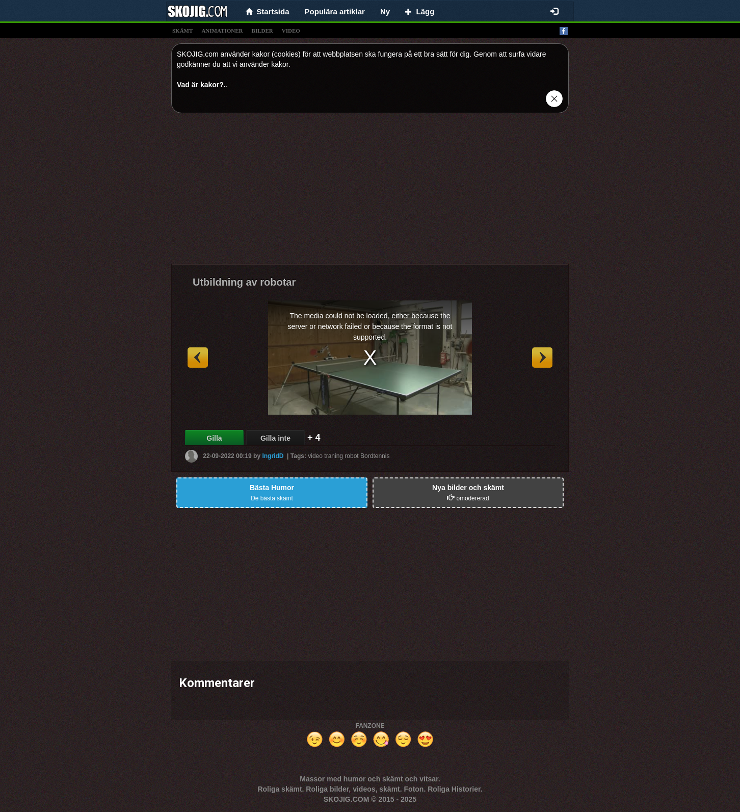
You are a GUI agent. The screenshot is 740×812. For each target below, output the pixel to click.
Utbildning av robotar (244, 282)
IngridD (272, 456)
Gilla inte (275, 438)
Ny (385, 11)
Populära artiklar (335, 11)
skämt (182, 31)
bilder (262, 31)
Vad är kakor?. (201, 85)
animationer (222, 31)
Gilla (214, 438)
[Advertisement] (370, 192)
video (291, 31)
